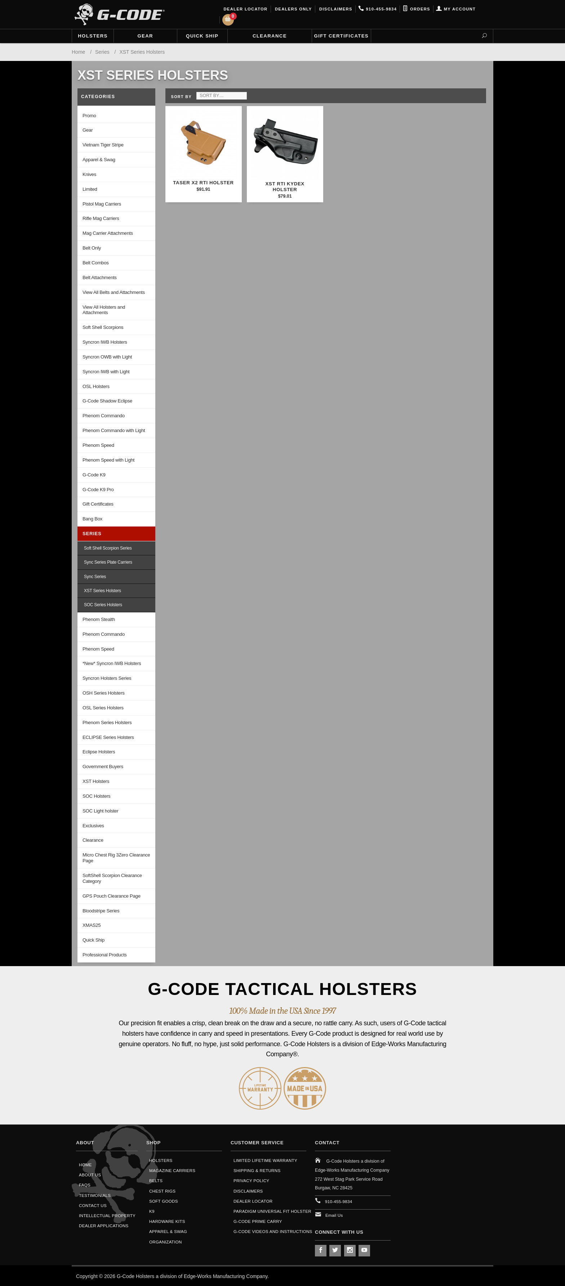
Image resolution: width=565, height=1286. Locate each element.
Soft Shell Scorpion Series (108, 548)
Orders (416, 9)
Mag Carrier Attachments (108, 233)
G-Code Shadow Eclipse (107, 401)
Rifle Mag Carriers (101, 218)
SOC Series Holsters (103, 604)
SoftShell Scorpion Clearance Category (112, 878)
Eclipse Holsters (99, 751)
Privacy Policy (251, 1180)
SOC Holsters (96, 796)
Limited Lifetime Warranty (265, 1160)
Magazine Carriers (172, 1170)
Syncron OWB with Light (107, 357)
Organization (165, 1241)
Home (85, 1164)
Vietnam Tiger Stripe (103, 144)
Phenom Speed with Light (108, 460)
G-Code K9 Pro (98, 489)
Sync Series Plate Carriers (108, 562)
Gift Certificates (341, 36)
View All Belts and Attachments (114, 292)
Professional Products (105, 954)
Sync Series (95, 576)
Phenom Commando (104, 415)
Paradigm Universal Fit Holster (272, 1211)
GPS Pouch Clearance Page (112, 896)
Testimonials (95, 1195)
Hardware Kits (167, 1221)
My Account (456, 9)
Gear (145, 36)
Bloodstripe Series (101, 910)
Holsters (92, 36)
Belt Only (92, 248)
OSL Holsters (96, 386)
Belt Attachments (100, 277)
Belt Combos (96, 262)
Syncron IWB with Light (106, 371)
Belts (156, 1180)
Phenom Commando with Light (114, 430)
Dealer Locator (245, 9)
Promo (89, 115)
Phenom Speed (98, 445)
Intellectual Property (107, 1215)
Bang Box (92, 518)
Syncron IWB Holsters (105, 342)
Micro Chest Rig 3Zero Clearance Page (116, 857)
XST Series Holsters (102, 590)
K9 (152, 1211)
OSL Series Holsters (103, 707)
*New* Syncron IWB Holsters (112, 663)
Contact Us (93, 1205)
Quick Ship (202, 36)
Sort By (181, 96)
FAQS (84, 1184)
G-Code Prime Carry (257, 1221)
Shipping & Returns (256, 1170)
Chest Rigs (162, 1191)
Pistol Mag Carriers (102, 204)
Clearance (270, 36)
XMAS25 (92, 925)
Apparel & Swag (99, 159)
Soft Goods (163, 1201)
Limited (90, 189)
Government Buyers (103, 766)
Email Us (334, 1215)
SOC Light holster (101, 811)
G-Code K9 (94, 474)
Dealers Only (292, 9)
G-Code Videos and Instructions (272, 1231)
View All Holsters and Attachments (104, 310)
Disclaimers (335, 9)
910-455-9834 (377, 9)
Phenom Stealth (99, 619)
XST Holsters (96, 781)
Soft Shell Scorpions (103, 327)
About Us (90, 1174)
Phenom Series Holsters (107, 722)
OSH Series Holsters (104, 693)
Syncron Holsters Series (107, 678)
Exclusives (93, 825)
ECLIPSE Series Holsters (108, 737)
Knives (89, 174)
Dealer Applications (104, 1225)
